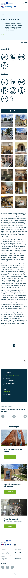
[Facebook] (2, 415)
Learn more (10, 456)
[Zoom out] (25, 359)
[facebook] (2, 566)
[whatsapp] (12, 566)
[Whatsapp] (25, 415)
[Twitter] (14, 415)
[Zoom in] (25, 357)
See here (8, 385)
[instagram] (7, 566)
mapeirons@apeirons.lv (19, 551)
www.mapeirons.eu (18, 554)
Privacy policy (4, 573)
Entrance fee (6, 390)
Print (2, 34)
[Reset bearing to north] (25, 362)
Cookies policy (12, 573)
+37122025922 (17, 557)
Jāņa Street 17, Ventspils (12, 374)
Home (2, 14)
